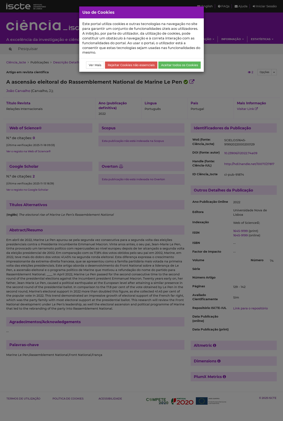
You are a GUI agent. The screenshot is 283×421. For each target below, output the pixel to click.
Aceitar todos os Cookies (179, 65)
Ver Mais (95, 65)
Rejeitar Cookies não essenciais (131, 65)
